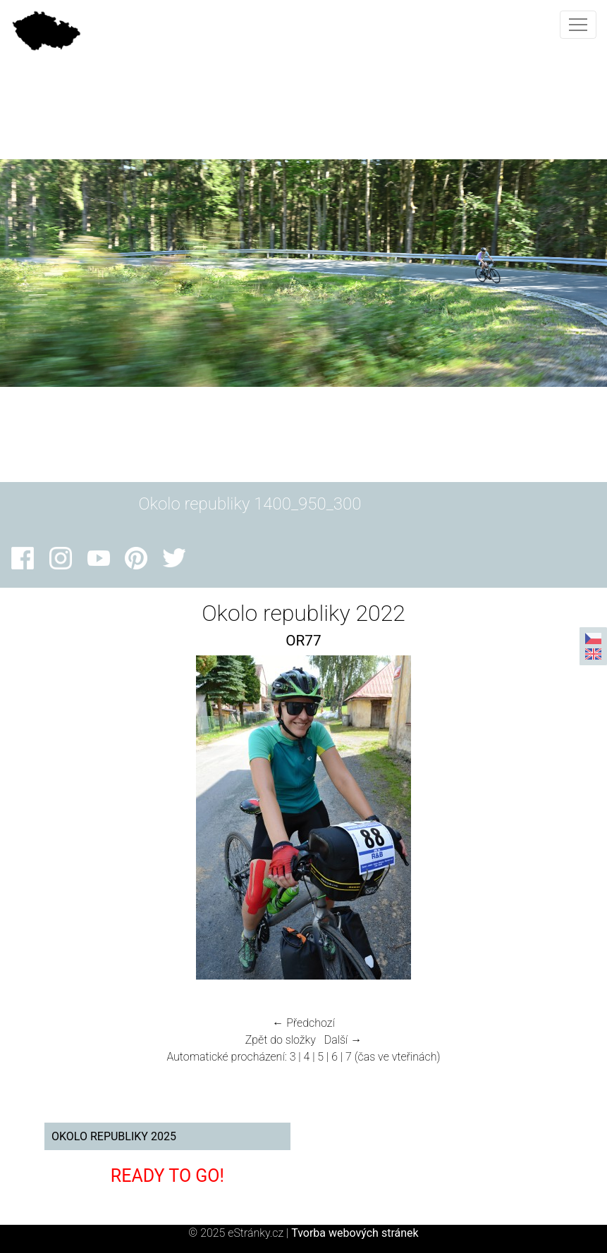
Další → (343, 1040)
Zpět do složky (280, 1040)
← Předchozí (303, 1023)
